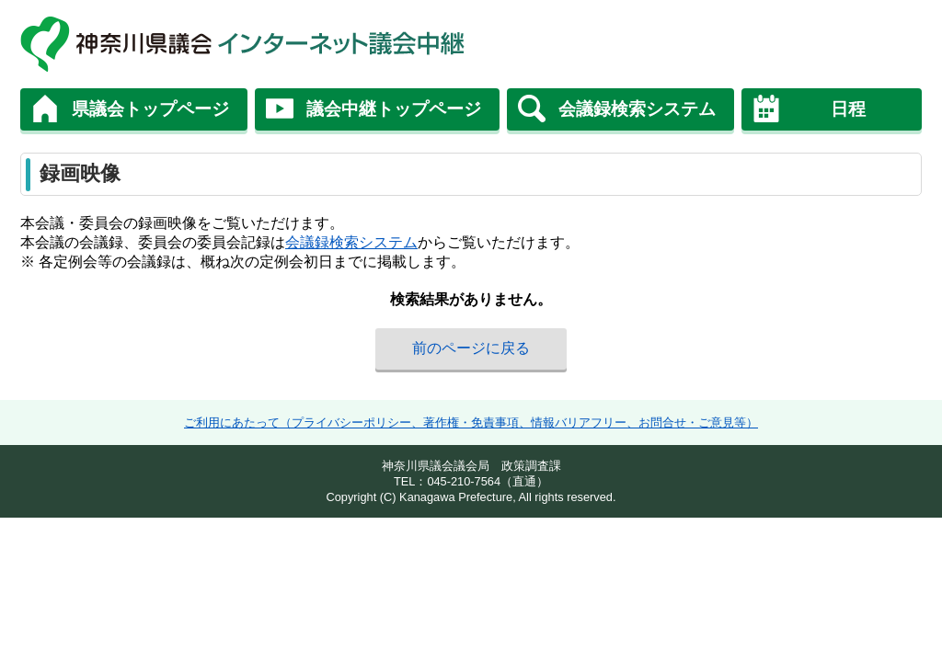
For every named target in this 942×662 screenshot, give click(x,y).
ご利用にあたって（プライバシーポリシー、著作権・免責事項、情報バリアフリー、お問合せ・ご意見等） (471, 422)
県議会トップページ (150, 109)
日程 (848, 109)
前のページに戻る (471, 348)
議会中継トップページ (393, 109)
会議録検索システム (637, 109)
